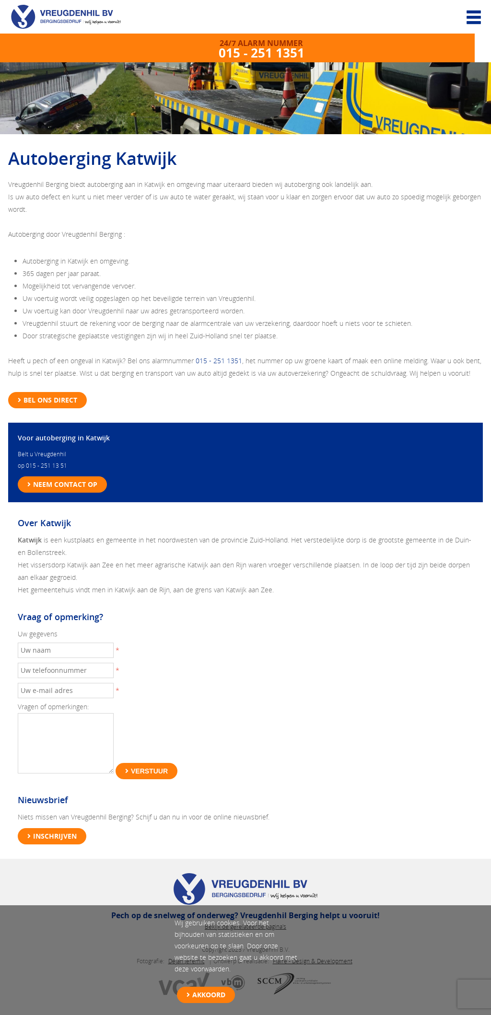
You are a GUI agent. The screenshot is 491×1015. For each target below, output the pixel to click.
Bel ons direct (50, 399)
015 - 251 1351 (219, 360)
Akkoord (208, 994)
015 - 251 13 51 (46, 465)
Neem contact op (65, 484)
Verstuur (149, 771)
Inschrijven (55, 836)
